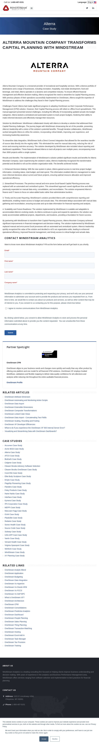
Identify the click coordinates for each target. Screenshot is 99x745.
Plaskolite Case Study (13, 518)
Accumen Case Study (13, 445)
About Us (8, 665)
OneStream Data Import (14, 404)
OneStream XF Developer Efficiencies (20, 424)
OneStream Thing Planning (16, 625)
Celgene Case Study (13, 463)
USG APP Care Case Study (16, 535)
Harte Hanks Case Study (15, 494)
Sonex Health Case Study (15, 525)
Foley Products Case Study (16, 490)
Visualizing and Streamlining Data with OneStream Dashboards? (31, 431)
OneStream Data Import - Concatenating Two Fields (26, 417)
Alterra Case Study (12, 452)
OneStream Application (14, 573)
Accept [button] (44, 739)
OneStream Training (13, 646)
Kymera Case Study (13, 500)
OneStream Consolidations (15, 608)
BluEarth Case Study (13, 459)
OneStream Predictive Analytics (17, 611)
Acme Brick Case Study (14, 449)
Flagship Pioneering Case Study (18, 483)
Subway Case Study (13, 532)
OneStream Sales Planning (16, 622)
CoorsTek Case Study (13, 473)
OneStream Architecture (14, 601)
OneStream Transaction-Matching (18, 628)
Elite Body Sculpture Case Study (18, 476)
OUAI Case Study (12, 514)
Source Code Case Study (15, 528)
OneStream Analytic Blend (15, 570)
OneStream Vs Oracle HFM (16, 587)
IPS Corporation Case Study (16, 504)
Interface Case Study (13, 497)
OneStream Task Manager (15, 639)
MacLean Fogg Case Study (16, 511)
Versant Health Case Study (16, 542)
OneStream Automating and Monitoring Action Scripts (26, 400)
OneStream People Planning (16, 618)
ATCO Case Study (12, 456)
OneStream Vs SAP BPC (15, 594)
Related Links (13, 565)
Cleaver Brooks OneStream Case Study (21, 470)
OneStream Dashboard (14, 615)
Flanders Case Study (13, 487)
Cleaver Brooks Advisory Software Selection (22, 466)
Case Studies (12, 441)
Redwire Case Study (13, 521)
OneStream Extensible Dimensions (19, 407)
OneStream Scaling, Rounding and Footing (22, 421)
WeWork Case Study (13, 549)
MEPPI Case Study (12, 507)
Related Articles (16, 392)
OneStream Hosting (13, 632)
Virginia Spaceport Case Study (17, 545)
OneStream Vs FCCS (13, 590)
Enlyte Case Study (12, 480)
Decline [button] (54, 739)
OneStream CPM (12, 604)
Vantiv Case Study (12, 538)
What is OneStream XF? (14, 597)
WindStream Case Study (15, 552)
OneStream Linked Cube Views (17, 414)
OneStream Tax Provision (15, 642)
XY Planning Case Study (15, 556)
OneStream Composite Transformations (21, 411)
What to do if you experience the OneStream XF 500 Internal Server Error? (35, 428)
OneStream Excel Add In (15, 635)
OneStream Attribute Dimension (17, 397)
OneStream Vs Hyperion (14, 584)
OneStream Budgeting (14, 577)
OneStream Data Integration (16, 580)
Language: (82, 2)
